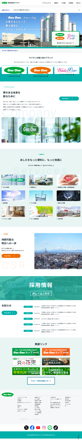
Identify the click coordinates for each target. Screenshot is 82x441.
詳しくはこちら (41, 295)
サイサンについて (46, 3)
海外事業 (37, 417)
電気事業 (37, 408)
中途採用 (67, 405)
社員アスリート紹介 (21, 413)
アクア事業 (37, 410)
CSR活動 (63, 3)
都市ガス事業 (37, 412)
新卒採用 (67, 401)
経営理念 (19, 408)
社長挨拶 (19, 401)
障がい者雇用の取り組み (56, 405)
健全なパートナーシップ (56, 408)
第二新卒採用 (68, 403)
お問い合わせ (30, 421)
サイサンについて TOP (22, 400)
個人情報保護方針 (20, 421)
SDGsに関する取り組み (55, 407)
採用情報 (71, 3)
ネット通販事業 (38, 415)
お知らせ (78, 3)
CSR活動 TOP (53, 400)
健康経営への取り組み (55, 410)
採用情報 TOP (68, 400)
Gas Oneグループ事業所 (22, 412)
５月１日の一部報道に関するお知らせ (24, 10)
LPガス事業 (37, 401)
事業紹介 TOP (38, 400)
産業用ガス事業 (38, 403)
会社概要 (19, 403)
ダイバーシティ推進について (56, 402)
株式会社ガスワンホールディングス (24, 405)
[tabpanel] (41, 28)
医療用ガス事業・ (38, 406)
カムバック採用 (68, 407)
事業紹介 (56, 3)
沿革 (18, 410)
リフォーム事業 (38, 413)
